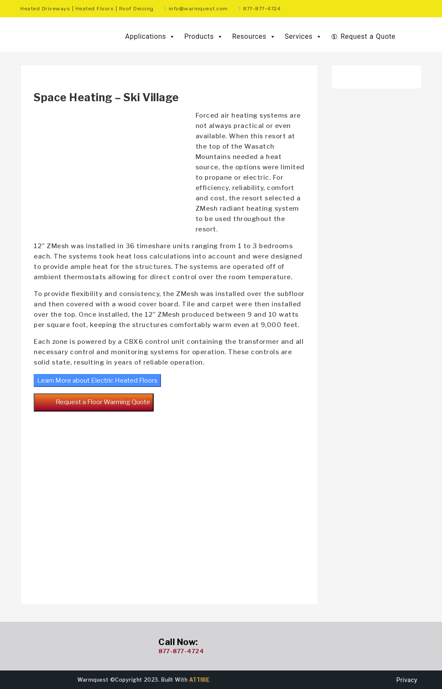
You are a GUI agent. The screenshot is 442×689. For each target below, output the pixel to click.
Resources (254, 36)
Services (303, 36)
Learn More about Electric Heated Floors (97, 380)
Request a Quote (368, 36)
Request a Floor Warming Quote (93, 402)
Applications (150, 36)
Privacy (406, 680)
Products (204, 36)
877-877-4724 (181, 651)
